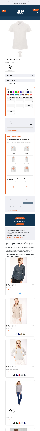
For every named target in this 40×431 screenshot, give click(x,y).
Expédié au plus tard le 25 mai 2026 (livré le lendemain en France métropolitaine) (19, 129)
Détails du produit (11, 80)
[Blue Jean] (20, 293)
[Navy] (19, 334)
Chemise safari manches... (11, 327)
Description (9, 75)
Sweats (13, 18)
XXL (29, 105)
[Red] (19, 375)
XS (11, 99)
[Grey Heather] (22, 375)
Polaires (18, 18)
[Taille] (11, 102)
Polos (9, 18)
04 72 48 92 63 (20, 224)
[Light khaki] (24, 334)
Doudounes (30, 18)
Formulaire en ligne (20, 218)
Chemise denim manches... (11, 286)
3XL (11, 111)
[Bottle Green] (17, 423)
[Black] (14, 375)
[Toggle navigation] (4, 11)
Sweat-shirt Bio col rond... (11, 368)
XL (20, 105)
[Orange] (19, 423)
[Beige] (21, 334)
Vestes (36, 18)
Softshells (24, 18)
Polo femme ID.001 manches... (12, 415)
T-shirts (4, 18)
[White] (16, 334)
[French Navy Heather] (25, 375)
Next (38, 18)
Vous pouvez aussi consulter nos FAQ (15, 237)
